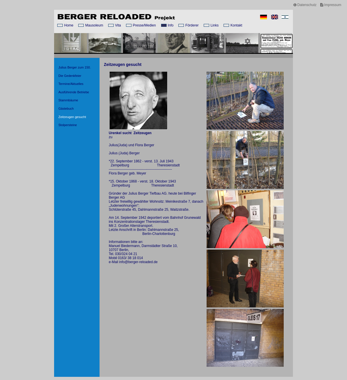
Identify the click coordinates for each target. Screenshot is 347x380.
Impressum (330, 5)
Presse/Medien (144, 25)
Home (68, 25)
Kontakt (236, 25)
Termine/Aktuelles (70, 84)
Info (171, 25)
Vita (118, 25)
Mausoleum (94, 25)
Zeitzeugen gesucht (72, 117)
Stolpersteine (67, 125)
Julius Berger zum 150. (74, 67)
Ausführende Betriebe (73, 92)
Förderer (192, 25)
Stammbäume (68, 100)
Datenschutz (305, 5)
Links (215, 25)
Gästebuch (66, 108)
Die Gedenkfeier (69, 75)
